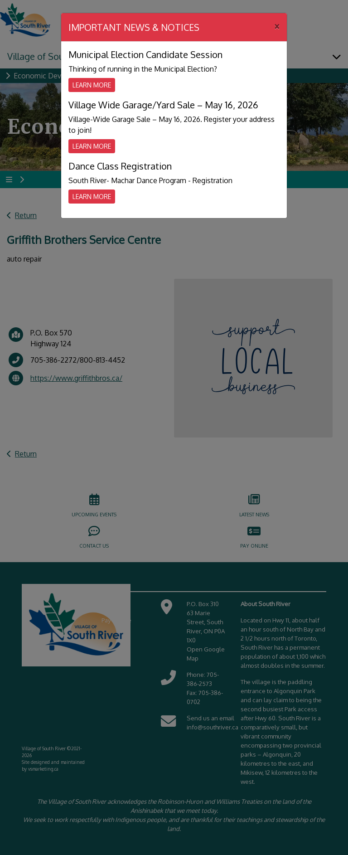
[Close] (277, 26)
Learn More (91, 85)
